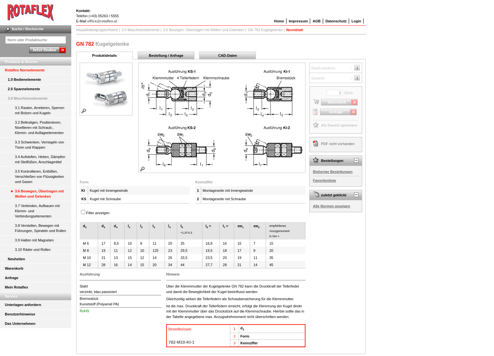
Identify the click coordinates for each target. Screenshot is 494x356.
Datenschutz (336, 21)
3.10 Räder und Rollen (33, 250)
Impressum (298, 21)
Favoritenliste (324, 180)
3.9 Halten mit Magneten (34, 240)
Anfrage (11, 278)
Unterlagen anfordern (23, 305)
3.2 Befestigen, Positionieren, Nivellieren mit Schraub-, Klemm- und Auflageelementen (39, 127)
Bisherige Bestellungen (332, 172)
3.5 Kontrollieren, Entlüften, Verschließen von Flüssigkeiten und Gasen (39, 176)
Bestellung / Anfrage (166, 55)
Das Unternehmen (20, 323)
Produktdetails (104, 55)
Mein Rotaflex (16, 287)
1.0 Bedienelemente (24, 79)
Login (356, 21)
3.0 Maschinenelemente (28, 98)
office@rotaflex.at (102, 21)
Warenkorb (14, 268)
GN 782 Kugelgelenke (265, 30)
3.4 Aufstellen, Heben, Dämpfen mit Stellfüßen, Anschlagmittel (40, 159)
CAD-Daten (227, 55)
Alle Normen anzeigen (331, 206)
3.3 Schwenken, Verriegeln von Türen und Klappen (39, 144)
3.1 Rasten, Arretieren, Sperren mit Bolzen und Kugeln (39, 110)
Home (279, 21)
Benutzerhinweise (20, 314)
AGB (316, 21)
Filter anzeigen (97, 213)
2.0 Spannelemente (24, 89)
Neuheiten (16, 259)
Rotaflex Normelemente (25, 70)
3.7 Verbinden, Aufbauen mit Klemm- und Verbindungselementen (37, 211)
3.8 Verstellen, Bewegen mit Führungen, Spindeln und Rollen (40, 228)
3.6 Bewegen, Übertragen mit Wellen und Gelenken (39, 193)
